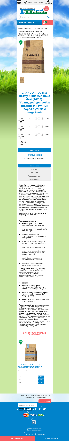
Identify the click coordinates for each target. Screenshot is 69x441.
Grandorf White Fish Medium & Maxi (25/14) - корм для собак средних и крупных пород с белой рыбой (30, 366)
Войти (30, 2)
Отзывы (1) (34, 179)
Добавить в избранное (35, 159)
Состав (34, 169)
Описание (34, 166)
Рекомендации (34, 176)
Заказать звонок (17, 438)
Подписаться (45, 401)
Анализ (34, 172)
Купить (40, 377)
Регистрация (38, 2)
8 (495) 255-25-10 (51, 438)
